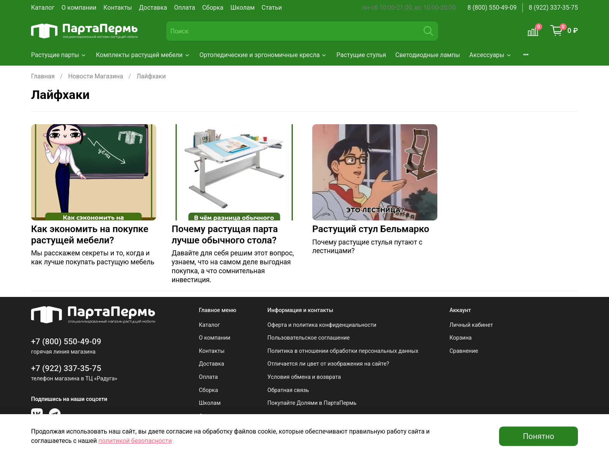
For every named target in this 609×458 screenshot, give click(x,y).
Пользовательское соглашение (309, 338)
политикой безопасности (135, 440)
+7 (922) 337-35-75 (66, 368)
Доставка (153, 7)
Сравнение (463, 351)
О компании (78, 7)
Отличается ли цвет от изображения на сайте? (328, 364)
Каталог (42, 7)
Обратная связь (288, 390)
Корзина (460, 338)
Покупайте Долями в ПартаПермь (312, 403)
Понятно (538, 436)
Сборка (212, 7)
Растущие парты (59, 55)
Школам (242, 7)
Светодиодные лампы (427, 55)
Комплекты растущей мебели (143, 55)
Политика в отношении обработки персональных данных (343, 351)
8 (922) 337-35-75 (553, 7)
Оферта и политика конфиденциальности (322, 325)
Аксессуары (490, 55)
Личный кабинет (471, 325)
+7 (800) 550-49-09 (66, 341)
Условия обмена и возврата (304, 377)
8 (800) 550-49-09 (492, 7)
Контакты (117, 7)
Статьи (272, 7)
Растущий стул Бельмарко (370, 229)
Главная (43, 76)
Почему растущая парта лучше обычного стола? (225, 235)
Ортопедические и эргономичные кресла (263, 55)
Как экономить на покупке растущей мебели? (89, 235)
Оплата (184, 7)
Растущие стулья (361, 55)
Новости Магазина (95, 76)
